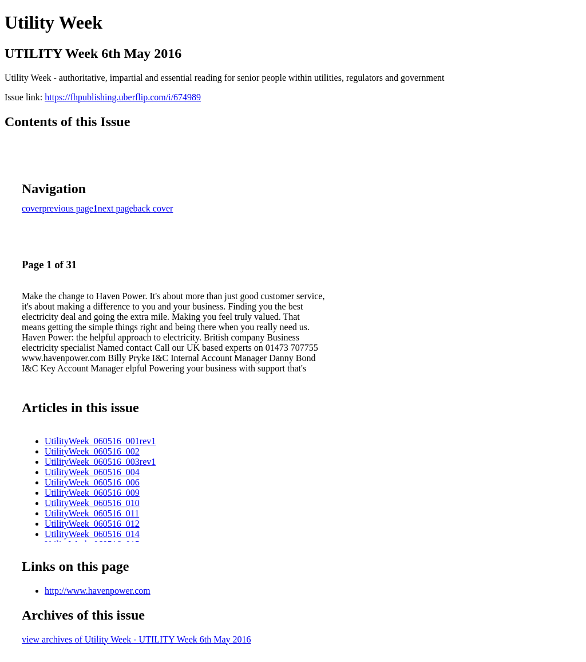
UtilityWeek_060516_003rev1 (100, 462)
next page (115, 208)
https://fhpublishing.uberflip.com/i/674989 (123, 97)
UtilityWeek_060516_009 (92, 493)
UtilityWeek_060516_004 (92, 472)
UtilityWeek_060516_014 (92, 534)
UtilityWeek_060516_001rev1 (100, 441)
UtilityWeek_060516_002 (92, 451)
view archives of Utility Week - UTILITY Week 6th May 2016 (136, 639)
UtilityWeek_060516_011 (92, 513)
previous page (67, 208)
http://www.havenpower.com (98, 591)
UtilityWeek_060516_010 (92, 503)
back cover (153, 208)
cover (32, 208)
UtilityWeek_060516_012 (92, 523)
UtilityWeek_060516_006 (92, 482)
